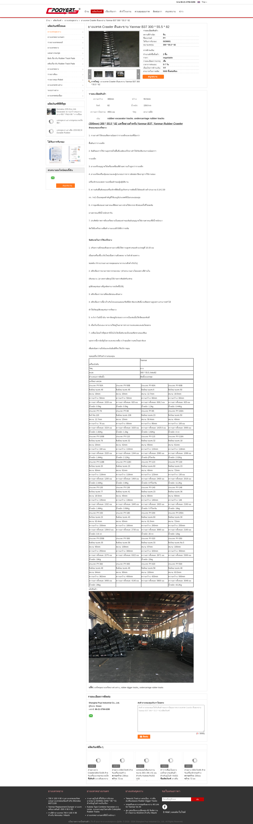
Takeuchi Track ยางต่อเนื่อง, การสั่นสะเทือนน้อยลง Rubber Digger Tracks (141, 799)
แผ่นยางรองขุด (54, 53)
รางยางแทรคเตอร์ (55, 42)
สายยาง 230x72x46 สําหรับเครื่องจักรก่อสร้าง (194, 771)
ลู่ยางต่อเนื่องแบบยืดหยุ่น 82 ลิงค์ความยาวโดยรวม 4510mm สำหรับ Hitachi (142, 811)
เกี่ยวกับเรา (110, 11)
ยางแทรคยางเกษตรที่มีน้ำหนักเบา (101, 815)
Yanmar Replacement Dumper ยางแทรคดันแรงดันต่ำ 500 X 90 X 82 (65, 808)
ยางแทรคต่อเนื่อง (55, 96)
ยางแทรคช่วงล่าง (55, 85)
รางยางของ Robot (55, 80)
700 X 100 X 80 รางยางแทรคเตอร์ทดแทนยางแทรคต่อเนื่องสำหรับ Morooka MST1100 (64, 800)
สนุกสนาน (170, 11)
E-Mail (166, 812)
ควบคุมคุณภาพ (142, 11)
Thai (204, 2)
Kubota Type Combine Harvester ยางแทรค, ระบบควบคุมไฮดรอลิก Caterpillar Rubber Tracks (104, 809)
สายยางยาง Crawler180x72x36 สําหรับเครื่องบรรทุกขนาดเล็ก (98, 773)
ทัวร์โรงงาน (125, 11)
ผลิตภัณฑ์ (97, 11)
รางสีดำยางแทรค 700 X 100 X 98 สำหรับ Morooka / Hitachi (62, 814)
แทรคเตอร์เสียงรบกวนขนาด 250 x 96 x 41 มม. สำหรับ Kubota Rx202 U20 (146, 774)
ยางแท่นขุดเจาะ (71, 20)
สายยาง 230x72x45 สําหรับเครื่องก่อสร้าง (122, 771)
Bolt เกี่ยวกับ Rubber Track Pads (61, 58)
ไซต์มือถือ (167, 816)
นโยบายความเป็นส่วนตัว (78, 821)
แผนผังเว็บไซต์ (178, 812)
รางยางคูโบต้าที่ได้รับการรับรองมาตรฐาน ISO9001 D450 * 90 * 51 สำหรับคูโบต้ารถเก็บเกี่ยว (101, 800)
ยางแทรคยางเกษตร (56, 37)
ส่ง (197, 799)
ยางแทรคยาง (53, 48)
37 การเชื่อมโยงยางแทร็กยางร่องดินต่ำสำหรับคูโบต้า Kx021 (169, 773)
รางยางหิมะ (52, 74)
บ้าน (87, 11)
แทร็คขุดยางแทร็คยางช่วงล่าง (107, 687)
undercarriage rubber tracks (151, 687)
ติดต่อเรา (157, 11)
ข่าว (181, 11)
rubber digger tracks (129, 687)
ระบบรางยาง (53, 90)
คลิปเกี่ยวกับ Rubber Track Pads (61, 64)
